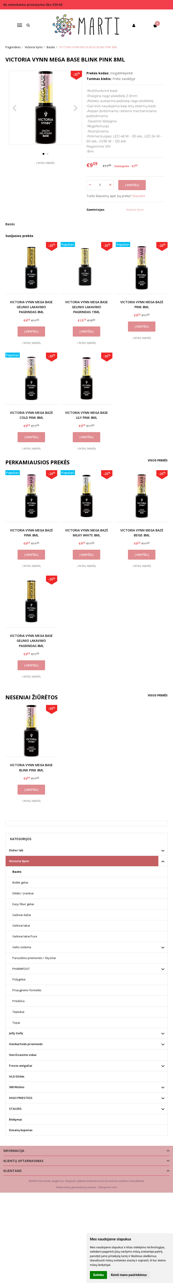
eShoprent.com (107, 1187)
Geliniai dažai (21, 915)
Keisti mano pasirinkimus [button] (129, 1275)
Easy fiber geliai (23, 904)
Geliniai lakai (21, 925)
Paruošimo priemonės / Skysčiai (34, 958)
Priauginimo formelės (26, 990)
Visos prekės (158, 460)
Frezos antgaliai (20, 1066)
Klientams (12, 1171)
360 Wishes (16, 1087)
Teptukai (18, 1012)
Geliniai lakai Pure (24, 936)
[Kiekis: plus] (110, 185)
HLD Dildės (16, 1076)
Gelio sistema (21, 947)
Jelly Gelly (16, 1033)
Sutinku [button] (98, 1275)
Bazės (10, 224)
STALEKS (15, 1109)
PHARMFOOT (21, 969)
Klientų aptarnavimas (23, 1161)
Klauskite (138, 196)
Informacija (13, 1151)
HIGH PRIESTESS (20, 1098)
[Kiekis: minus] (89, 185)
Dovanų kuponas (20, 1130)
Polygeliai (18, 979)
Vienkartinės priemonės (26, 1044)
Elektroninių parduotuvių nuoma (76, 1187)
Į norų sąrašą (45, 171)
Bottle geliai (20, 882)
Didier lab (16, 850)
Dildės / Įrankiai (23, 893)
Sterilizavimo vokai (22, 1055)
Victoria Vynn (19, 861)
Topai (16, 1023)
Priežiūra (18, 1001)
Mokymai (15, 1119)
